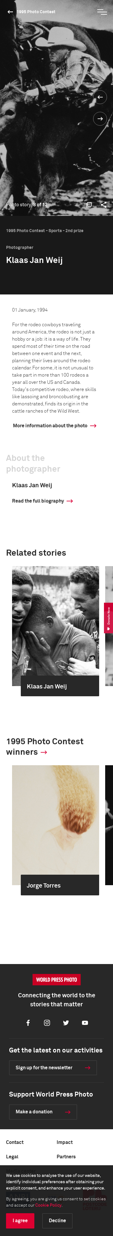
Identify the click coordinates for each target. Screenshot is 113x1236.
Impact (65, 1142)
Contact (15, 1142)
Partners (66, 1156)
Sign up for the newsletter (44, 1067)
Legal (12, 1156)
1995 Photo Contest (36, 12)
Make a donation (34, 1111)
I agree (20, 1220)
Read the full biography (38, 501)
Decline (57, 1220)
